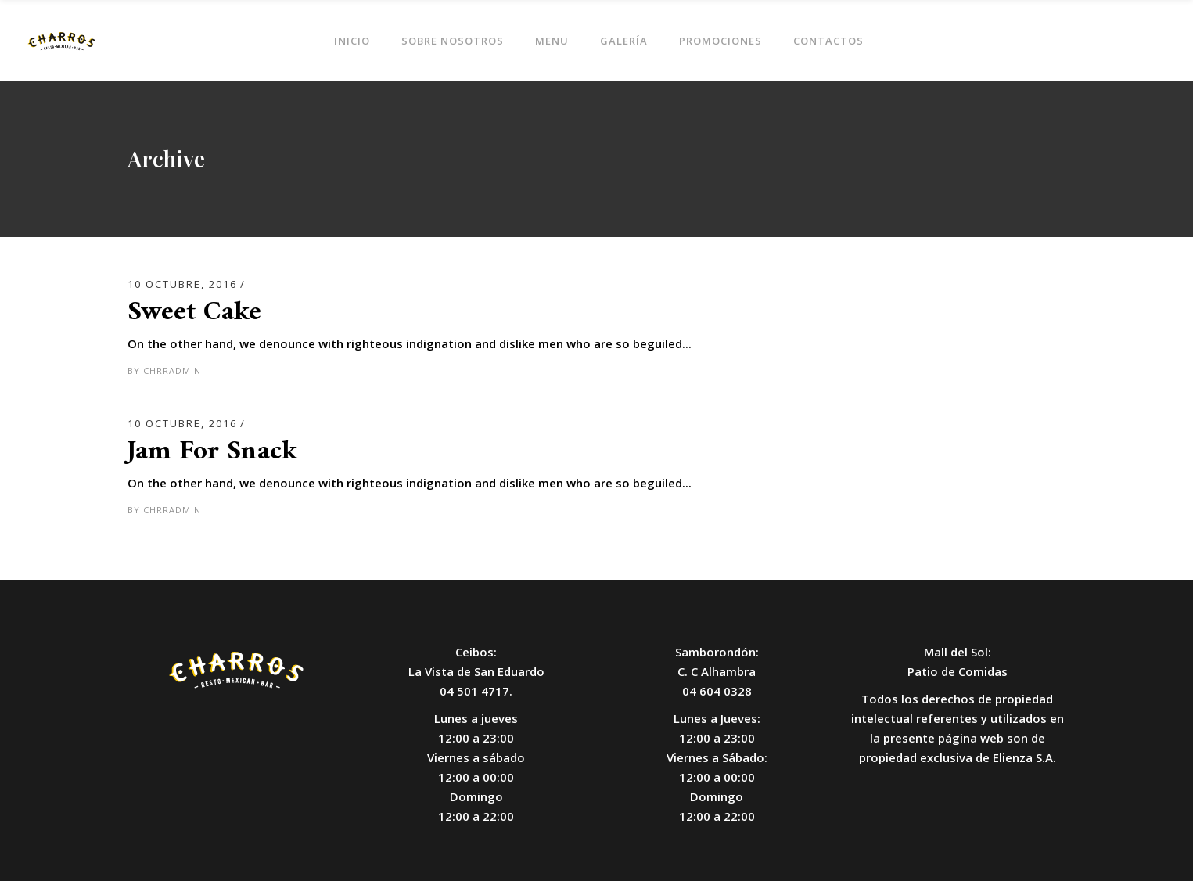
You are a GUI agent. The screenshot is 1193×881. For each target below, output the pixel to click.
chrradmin (172, 370)
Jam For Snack (212, 452)
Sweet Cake (194, 312)
